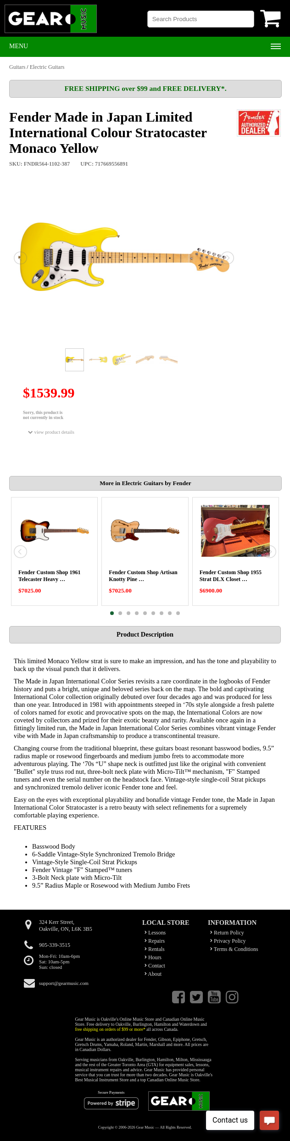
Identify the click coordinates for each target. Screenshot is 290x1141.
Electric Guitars (47, 67)
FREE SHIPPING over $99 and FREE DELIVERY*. (145, 88)
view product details (51, 432)
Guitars (17, 67)
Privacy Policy (228, 941)
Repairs (155, 941)
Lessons (155, 932)
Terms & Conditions (234, 949)
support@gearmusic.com (64, 983)
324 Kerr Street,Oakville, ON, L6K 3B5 (65, 925)
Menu (18, 46)
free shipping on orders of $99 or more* (110, 1029)
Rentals (155, 949)
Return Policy (227, 932)
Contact (155, 965)
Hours (153, 957)
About (153, 974)
